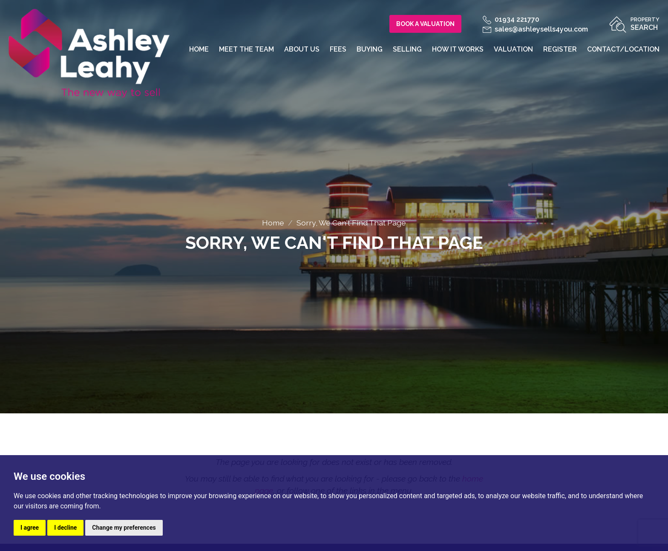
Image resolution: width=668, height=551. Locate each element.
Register (560, 49)
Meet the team (246, 49)
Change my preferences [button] (123, 527)
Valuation (513, 49)
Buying (370, 49)
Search (645, 23)
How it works (458, 49)
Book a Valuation (425, 23)
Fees (338, 49)
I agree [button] (29, 527)
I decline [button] (65, 527)
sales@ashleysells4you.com (535, 29)
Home (199, 49)
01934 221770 (511, 19)
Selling (407, 49)
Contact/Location (623, 49)
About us (302, 49)
